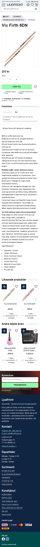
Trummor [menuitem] (6, 478)
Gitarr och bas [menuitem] (8, 471)
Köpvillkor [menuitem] (7, 498)
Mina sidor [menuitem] (6, 515)
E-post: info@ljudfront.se (11, 434)
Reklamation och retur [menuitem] (12, 508)
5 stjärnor (11, 112)
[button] (3, 5)
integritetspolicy (6, 390)
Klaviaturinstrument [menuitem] (11, 475)
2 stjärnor (6, 112)
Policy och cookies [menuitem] (10, 505)
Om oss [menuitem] (5, 512)
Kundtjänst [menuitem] (7, 495)
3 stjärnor (8, 112)
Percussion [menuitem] (7, 485)
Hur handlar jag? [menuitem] (9, 502)
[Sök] (35, 9)
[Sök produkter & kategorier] (18, 9)
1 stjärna (4, 112)
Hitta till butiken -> (9, 446)
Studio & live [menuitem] (7, 481)
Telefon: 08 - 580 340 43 (11, 431)
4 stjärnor (10, 112)
